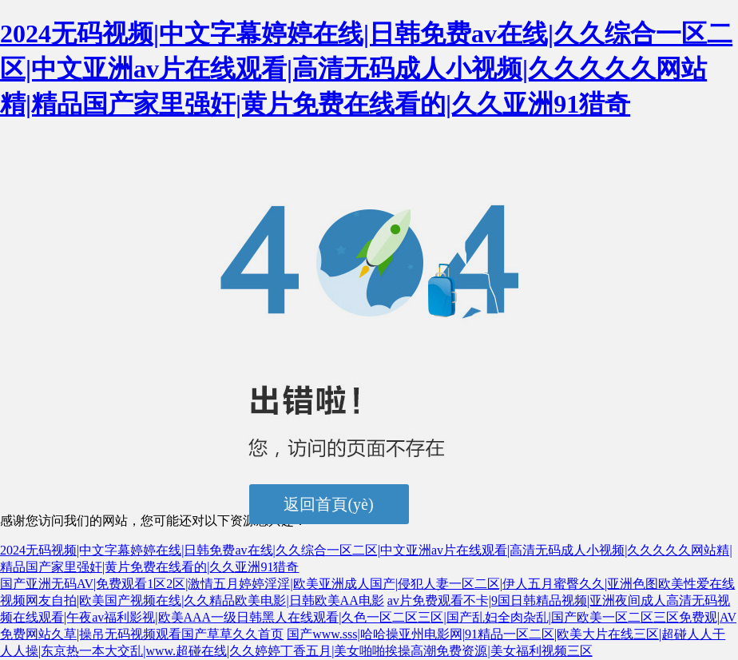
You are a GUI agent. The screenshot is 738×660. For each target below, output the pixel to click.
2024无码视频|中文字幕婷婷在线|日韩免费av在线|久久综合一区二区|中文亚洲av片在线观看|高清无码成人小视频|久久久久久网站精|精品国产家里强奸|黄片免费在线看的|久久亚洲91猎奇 (366, 68)
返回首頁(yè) (328, 504)
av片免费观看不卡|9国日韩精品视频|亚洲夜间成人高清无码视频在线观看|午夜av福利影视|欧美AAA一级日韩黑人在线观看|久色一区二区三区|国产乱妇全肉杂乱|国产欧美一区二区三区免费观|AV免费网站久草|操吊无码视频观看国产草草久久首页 (368, 617)
